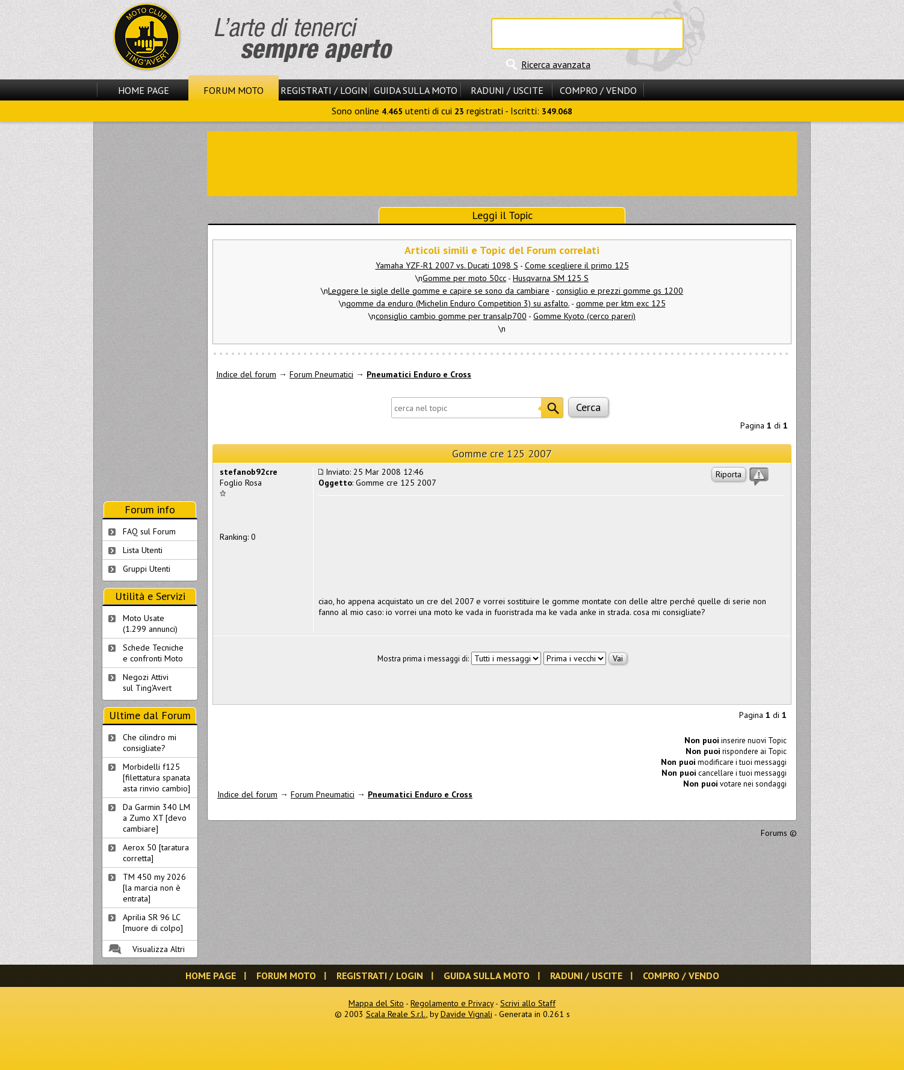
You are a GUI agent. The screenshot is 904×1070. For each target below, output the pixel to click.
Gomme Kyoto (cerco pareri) (584, 316)
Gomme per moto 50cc (464, 278)
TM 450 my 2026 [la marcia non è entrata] (154, 887)
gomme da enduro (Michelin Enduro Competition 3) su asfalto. (457, 303)
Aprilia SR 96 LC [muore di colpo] (153, 922)
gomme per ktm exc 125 (621, 303)
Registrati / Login (323, 90)
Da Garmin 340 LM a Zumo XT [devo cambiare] (156, 818)
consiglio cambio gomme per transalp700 (451, 316)
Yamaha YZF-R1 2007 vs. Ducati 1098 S (447, 265)
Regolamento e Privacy (452, 1003)
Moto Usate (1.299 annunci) (150, 623)
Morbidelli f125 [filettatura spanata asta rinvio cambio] (156, 777)
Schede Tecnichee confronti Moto (153, 653)
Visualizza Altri (158, 949)
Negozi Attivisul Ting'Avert (147, 682)
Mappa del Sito (376, 1003)
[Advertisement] (502, 162)
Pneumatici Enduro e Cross (419, 374)
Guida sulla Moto (415, 90)
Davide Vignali (466, 1014)
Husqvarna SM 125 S (551, 278)
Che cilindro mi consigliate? (149, 742)
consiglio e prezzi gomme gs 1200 (619, 290)
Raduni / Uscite (507, 90)
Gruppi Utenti (146, 568)
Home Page (143, 90)
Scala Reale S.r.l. (396, 1014)
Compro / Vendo (598, 90)
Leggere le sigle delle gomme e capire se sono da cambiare (439, 290)
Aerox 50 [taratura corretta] (156, 853)
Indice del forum (246, 374)
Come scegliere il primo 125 (577, 265)
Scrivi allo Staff (528, 1003)
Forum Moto (233, 90)
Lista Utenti (143, 550)
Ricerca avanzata (555, 64)
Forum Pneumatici (321, 374)
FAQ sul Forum (149, 531)
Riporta (728, 474)
